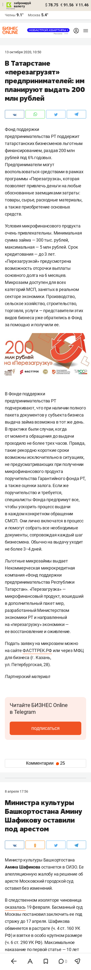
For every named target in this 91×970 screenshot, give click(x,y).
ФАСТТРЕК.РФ (37, 650)
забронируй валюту (22, 4)
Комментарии (45, 763)
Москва (34, 15)
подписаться (45, 728)
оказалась (15, 907)
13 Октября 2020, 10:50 (23, 52)
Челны (10, 15)
